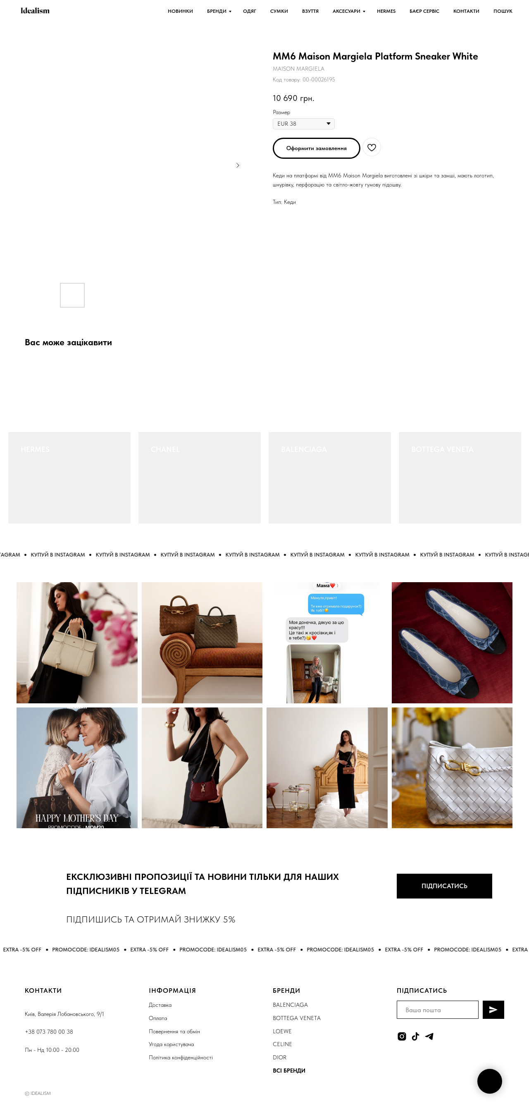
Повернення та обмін (174, 1031)
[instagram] (402, 1036)
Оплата (158, 1018)
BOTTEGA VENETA (442, 449)
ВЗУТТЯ (310, 11)
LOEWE (282, 1031)
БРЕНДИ (216, 11)
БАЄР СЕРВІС (424, 11)
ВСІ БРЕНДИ (289, 1070)
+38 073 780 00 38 (49, 1031)
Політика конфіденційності (181, 1057)
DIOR (279, 1057)
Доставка (160, 1004)
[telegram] (429, 1036)
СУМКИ (279, 11)
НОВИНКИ (180, 11)
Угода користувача (171, 1044)
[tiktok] (415, 1036)
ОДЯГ (249, 11)
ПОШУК (502, 11)
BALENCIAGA (304, 449)
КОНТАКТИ (466, 11)
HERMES (386, 11)
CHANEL (165, 449)
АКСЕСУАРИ (346, 11)
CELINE (282, 1044)
